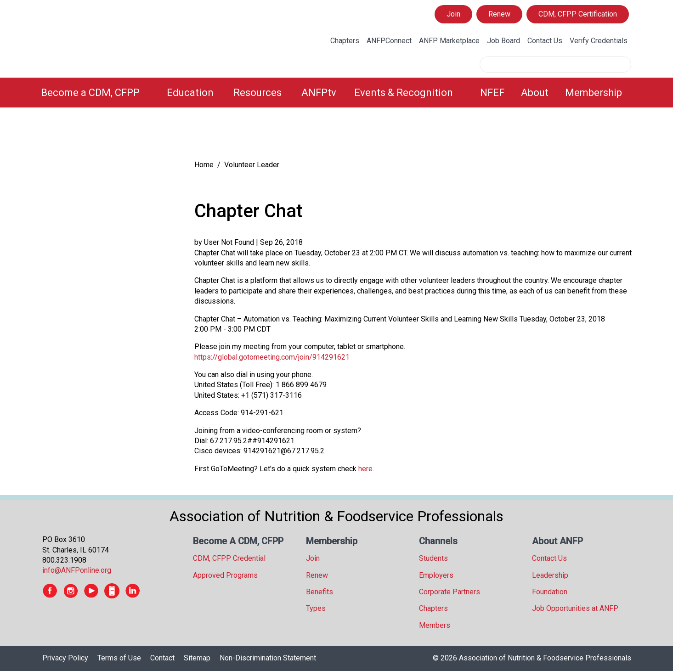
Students (433, 558)
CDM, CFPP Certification (577, 14)
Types (316, 608)
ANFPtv (318, 92)
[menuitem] (98, 92)
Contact (162, 658)
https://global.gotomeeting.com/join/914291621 (272, 357)
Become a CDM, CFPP (90, 92)
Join (453, 14)
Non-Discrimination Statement (268, 658)
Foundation (549, 591)
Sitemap (197, 658)
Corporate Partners (449, 591)
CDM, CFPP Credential (229, 558)
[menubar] (336, 92)
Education (190, 92)
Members (434, 625)
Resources (257, 92)
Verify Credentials (599, 40)
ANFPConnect (389, 40)
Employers (436, 575)
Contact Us (544, 40)
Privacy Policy (65, 658)
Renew (499, 14)
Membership (593, 92)
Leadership (550, 575)
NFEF (492, 92)
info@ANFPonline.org (76, 570)
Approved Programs (225, 575)
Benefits (319, 591)
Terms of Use (119, 658)
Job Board (503, 40)
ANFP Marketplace (449, 40)
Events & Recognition (403, 92)
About (535, 92)
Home (204, 164)
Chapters (344, 40)
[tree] (109, 135)
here (365, 468)
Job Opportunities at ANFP (575, 608)
